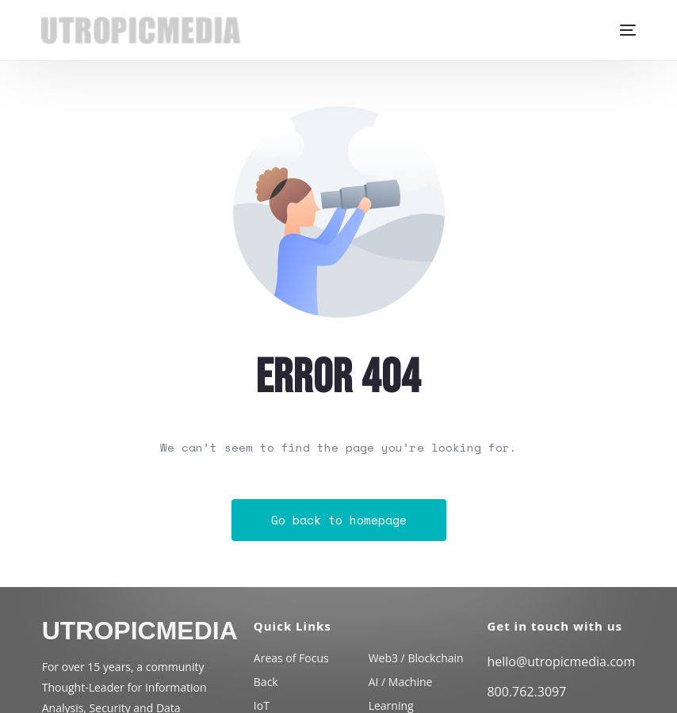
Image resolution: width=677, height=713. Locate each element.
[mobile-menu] (621, 30)
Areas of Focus (291, 657)
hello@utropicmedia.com (561, 661)
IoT (262, 705)
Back (266, 681)
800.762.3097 (526, 691)
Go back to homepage (339, 519)
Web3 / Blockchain (416, 657)
